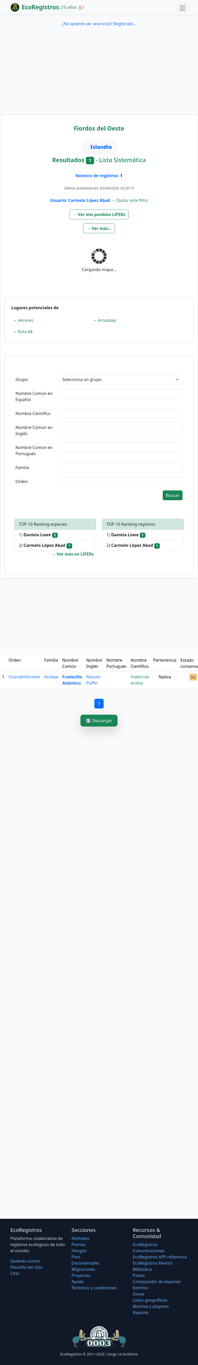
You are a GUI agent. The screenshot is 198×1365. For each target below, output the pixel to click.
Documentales (85, 1263)
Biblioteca (142, 1269)
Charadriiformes (24, 677)
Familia (22, 467)
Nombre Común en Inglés (34, 430)
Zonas (138, 1294)
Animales (80, 1238)
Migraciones (83, 1269)
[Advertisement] (99, 76)
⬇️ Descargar (99, 720)
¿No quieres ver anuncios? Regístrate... (99, 24)
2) (45, 545)
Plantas (78, 1244)
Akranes (26, 320)
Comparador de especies (157, 1281)
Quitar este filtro (132, 200)
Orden (21, 481)
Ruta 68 (25, 331)
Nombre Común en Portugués (34, 450)
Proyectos (80, 1275)
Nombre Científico (33, 413)
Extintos (140, 1288)
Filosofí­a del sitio (26, 1267)
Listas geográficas (150, 1300)
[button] (99, 214)
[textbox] (121, 393)
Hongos (79, 1251)
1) (38, 535)
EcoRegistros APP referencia (160, 1257)
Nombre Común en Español (34, 396)
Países (139, 1275)
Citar (15, 1273)
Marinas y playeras (151, 1306)
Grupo (21, 379)
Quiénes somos (25, 1261)
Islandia (101, 146)
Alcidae (51, 677)
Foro (75, 1257)
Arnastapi (107, 320)
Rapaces (141, 1312)
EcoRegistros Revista (152, 1263)
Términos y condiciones (94, 1288)
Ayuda (77, 1281)
